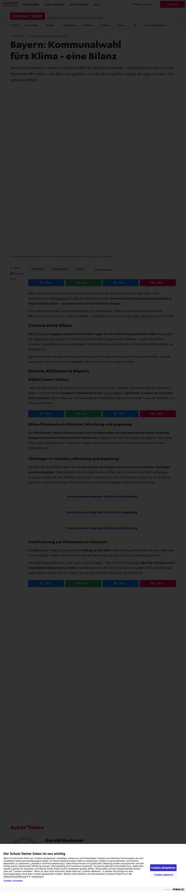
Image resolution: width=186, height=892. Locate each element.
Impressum (38, 876)
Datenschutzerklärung (14, 876)
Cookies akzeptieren (163, 867)
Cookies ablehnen (163, 874)
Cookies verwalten (13, 881)
